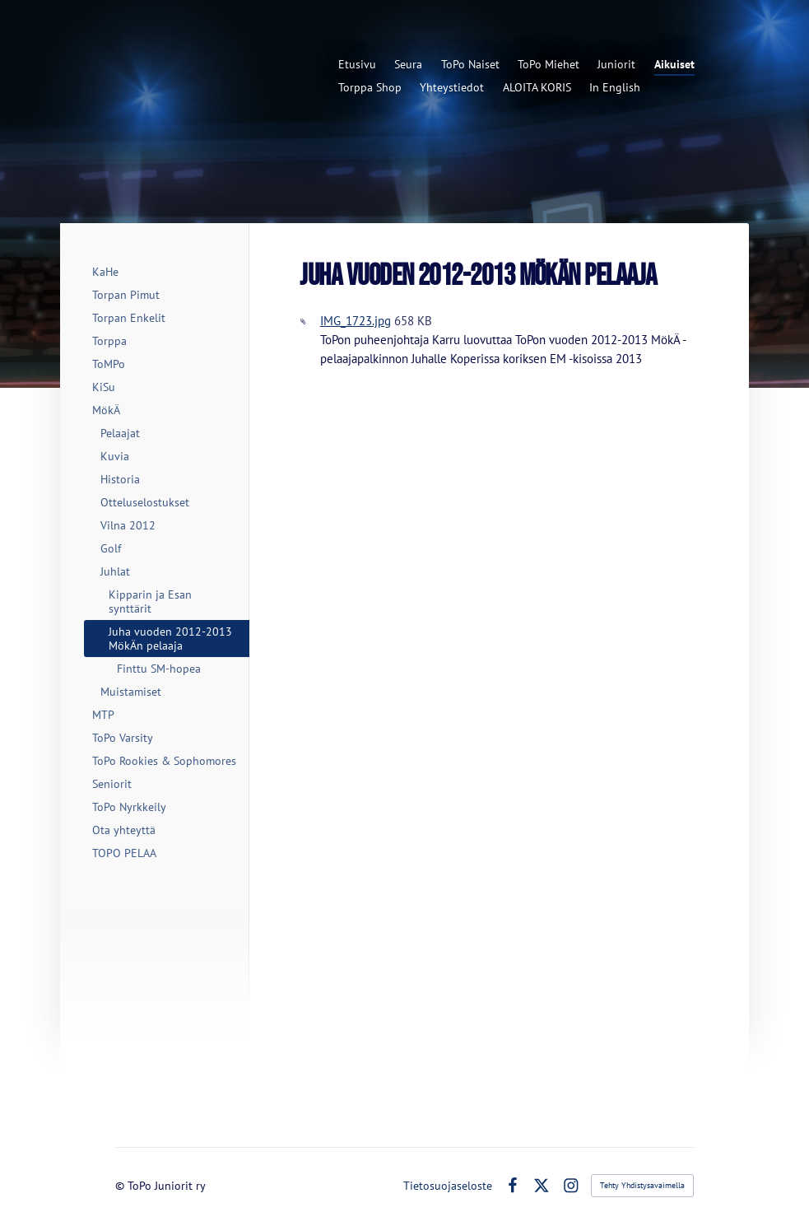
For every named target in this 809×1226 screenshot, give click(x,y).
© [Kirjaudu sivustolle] (121, 1185)
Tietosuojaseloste (447, 1185)
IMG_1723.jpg (355, 321)
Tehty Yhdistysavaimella (642, 1185)
